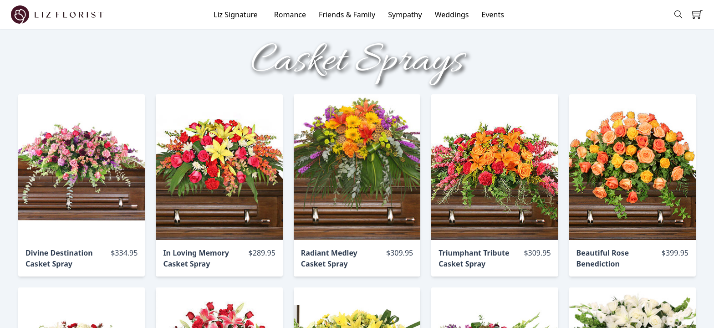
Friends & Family (347, 15)
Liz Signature (236, 15)
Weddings (452, 15)
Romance (290, 15)
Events (493, 15)
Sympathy (405, 15)
